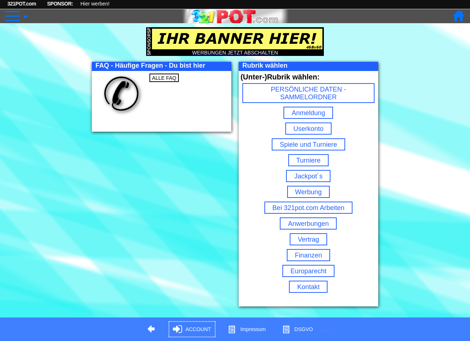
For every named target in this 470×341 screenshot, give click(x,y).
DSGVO (297, 329)
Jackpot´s (308, 176)
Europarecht (308, 271)
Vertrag (308, 239)
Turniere (308, 160)
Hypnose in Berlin (326, 330)
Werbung (308, 192)
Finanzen (308, 255)
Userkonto (308, 128)
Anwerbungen (308, 223)
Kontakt (308, 287)
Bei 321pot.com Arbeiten (308, 208)
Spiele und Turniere (308, 144)
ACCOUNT (192, 329)
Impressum (246, 329)
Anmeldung (308, 113)
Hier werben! (94, 4)
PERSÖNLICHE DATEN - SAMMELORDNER (308, 93)
